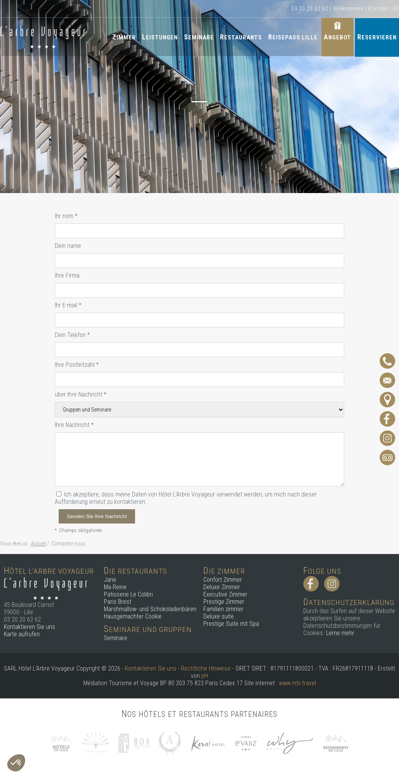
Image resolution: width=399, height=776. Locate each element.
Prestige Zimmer (223, 601)
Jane (110, 579)
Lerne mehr (340, 633)
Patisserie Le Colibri (128, 594)
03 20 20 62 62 (309, 8)
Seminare (199, 36)
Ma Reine (115, 587)
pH (204, 675)
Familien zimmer (223, 609)
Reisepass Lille (293, 36)
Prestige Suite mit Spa (231, 623)
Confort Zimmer (222, 579)
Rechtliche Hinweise (206, 668)
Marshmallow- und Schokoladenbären (150, 609)
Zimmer (124, 36)
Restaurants (241, 36)
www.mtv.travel (297, 683)
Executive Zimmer (225, 594)
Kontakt (378, 8)
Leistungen (160, 36)
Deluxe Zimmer (221, 587)
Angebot (337, 36)
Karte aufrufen (22, 634)
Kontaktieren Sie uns (29, 626)
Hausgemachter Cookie (133, 616)
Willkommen (348, 8)
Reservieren (377, 36)
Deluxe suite (218, 616)
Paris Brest (117, 601)
